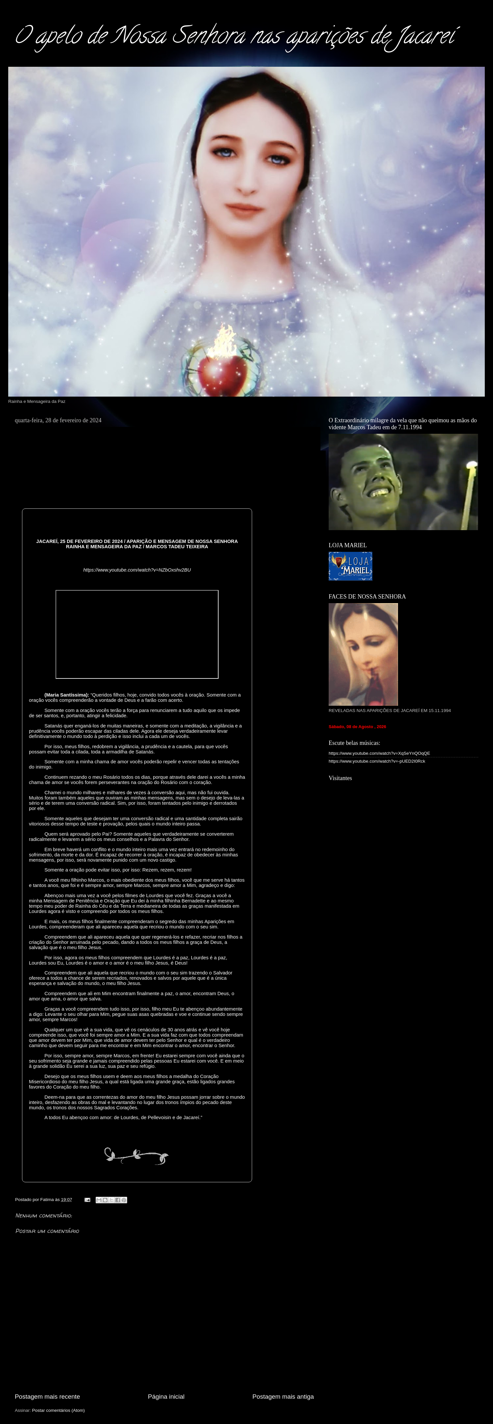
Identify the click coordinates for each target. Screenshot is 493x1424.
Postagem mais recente (47, 1396)
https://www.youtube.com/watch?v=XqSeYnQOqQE (379, 753)
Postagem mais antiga (283, 1396)
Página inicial (166, 1396)
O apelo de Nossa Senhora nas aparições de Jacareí (233, 38)
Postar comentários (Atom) (58, 1410)
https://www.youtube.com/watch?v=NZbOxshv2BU (137, 570)
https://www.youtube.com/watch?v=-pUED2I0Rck (377, 761)
